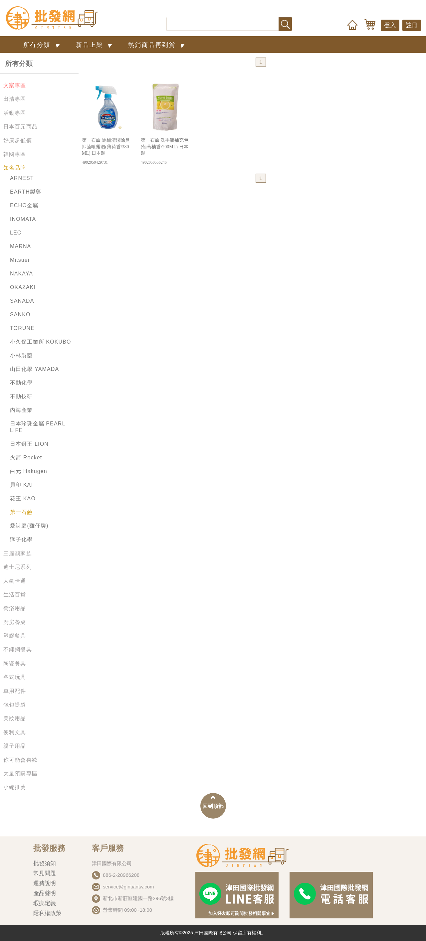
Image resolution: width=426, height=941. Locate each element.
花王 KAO (23, 498)
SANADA (22, 301)
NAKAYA (21, 273)
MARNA (20, 246)
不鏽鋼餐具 (17, 649)
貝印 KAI (21, 485)
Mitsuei (20, 260)
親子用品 (14, 746)
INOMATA (23, 219)
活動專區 (14, 113)
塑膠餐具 (14, 636)
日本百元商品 (20, 126)
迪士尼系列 (17, 567)
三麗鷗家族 (17, 553)
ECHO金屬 (24, 205)
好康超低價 (17, 140)
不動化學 (21, 383)
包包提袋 (14, 704)
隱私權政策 (47, 913)
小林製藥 (21, 355)
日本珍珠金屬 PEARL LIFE (37, 427)
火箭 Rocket (26, 457)
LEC (16, 232)
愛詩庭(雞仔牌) (29, 526)
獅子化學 (21, 539)
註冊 (412, 25)
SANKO (20, 314)
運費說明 (44, 883)
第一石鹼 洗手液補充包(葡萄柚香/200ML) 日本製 (166, 151)
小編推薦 (14, 787)
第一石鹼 (21, 512)
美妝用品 (14, 718)
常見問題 (44, 873)
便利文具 (14, 732)
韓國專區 (14, 154)
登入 (390, 25)
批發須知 (44, 863)
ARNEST (22, 178)
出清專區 (14, 99)
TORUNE (22, 328)
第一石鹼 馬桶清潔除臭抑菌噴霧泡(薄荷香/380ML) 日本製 (107, 151)
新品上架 (95, 45)
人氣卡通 (14, 581)
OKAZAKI (23, 287)
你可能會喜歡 (20, 760)
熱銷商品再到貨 (157, 45)
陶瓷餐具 (14, 663)
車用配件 (14, 691)
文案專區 (14, 85)
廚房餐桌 (14, 622)
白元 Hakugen (28, 471)
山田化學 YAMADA (34, 369)
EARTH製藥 (25, 192)
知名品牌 (14, 168)
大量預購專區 (20, 773)
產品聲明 (44, 893)
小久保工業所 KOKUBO (40, 342)
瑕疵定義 (44, 903)
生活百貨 (14, 594)
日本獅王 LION (29, 444)
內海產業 (21, 410)
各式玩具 (14, 677)
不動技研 (21, 396)
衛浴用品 (14, 608)
